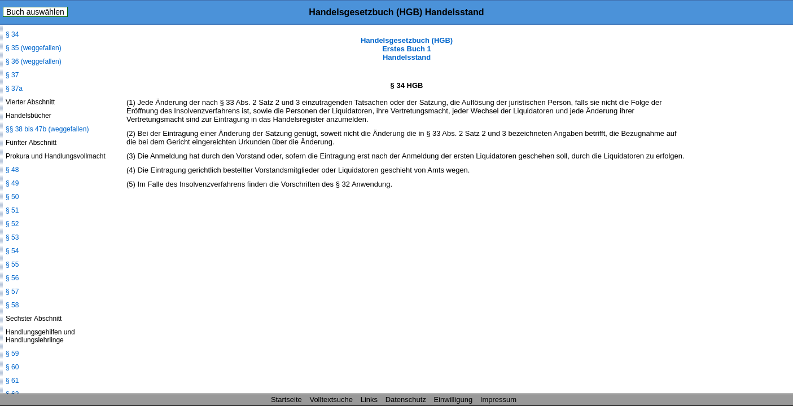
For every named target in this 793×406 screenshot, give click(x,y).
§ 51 (12, 210)
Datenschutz (405, 399)
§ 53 (12, 237)
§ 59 (12, 354)
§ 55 (12, 264)
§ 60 (12, 367)
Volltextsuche (331, 399)
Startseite (286, 399)
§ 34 (12, 34)
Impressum (498, 399)
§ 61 (12, 381)
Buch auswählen (35, 11)
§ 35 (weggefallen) (34, 48)
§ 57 (12, 291)
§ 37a (14, 88)
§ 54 (12, 251)
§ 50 (12, 197)
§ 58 (12, 305)
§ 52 (12, 224)
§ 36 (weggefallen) (34, 61)
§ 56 (12, 278)
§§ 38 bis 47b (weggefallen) (47, 129)
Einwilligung (453, 399)
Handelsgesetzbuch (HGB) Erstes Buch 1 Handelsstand (407, 48)
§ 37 (12, 75)
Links (369, 399)
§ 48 (12, 170)
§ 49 (12, 183)
